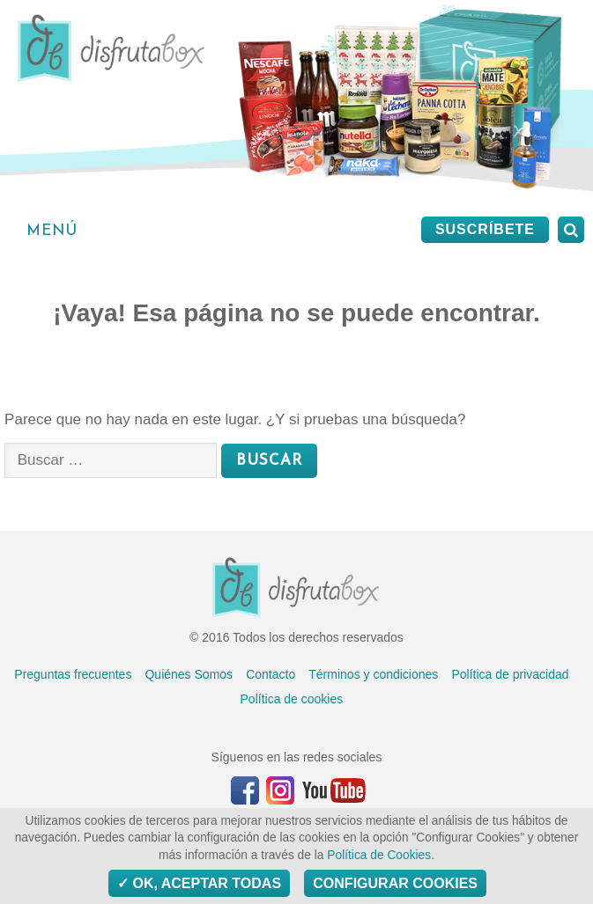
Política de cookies (292, 699)
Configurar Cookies (395, 883)
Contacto (270, 674)
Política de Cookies (379, 855)
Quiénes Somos (189, 674)
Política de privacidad (509, 674)
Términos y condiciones (373, 674)
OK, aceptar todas (199, 883)
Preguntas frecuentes (72, 674)
